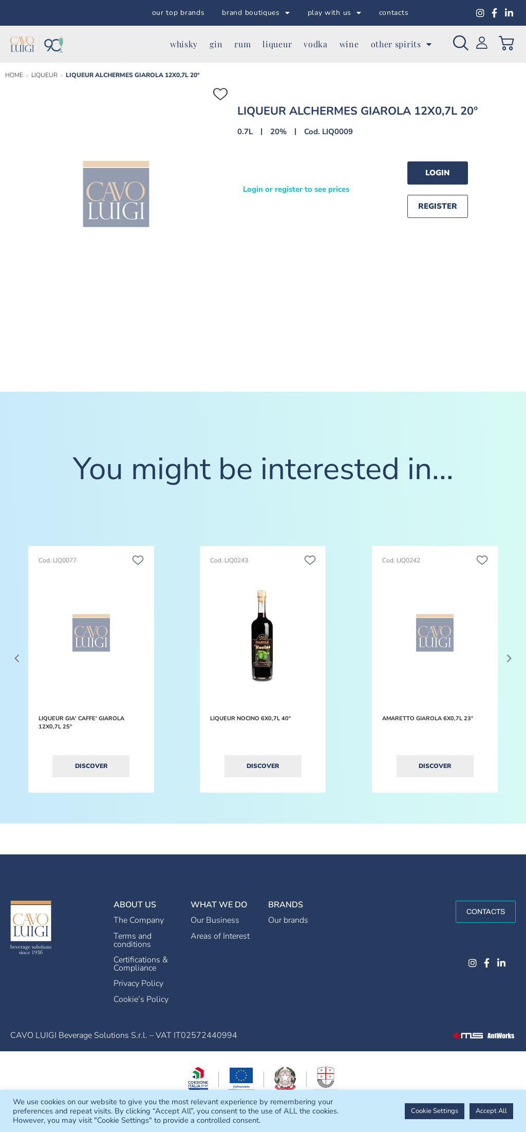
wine (349, 44)
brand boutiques (256, 13)
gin (216, 44)
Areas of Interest (220, 936)
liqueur (277, 44)
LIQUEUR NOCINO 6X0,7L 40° (250, 718)
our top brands (178, 12)
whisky (184, 44)
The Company (139, 920)
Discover (91, 766)
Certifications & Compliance (141, 964)
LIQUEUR (44, 75)
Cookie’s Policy (141, 999)
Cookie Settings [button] (434, 1111)
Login (437, 173)
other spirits (401, 44)
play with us (335, 13)
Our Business (215, 920)
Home (14, 75)
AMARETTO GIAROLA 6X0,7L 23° (427, 718)
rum (242, 44)
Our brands (288, 920)
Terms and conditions (133, 940)
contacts (394, 12)
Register (437, 206)
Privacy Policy (138, 983)
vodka (316, 44)
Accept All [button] (491, 1111)
